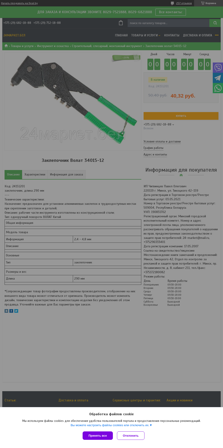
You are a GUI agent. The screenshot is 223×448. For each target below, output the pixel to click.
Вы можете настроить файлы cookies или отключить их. (110, 425)
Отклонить (131, 435)
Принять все (98, 435)
